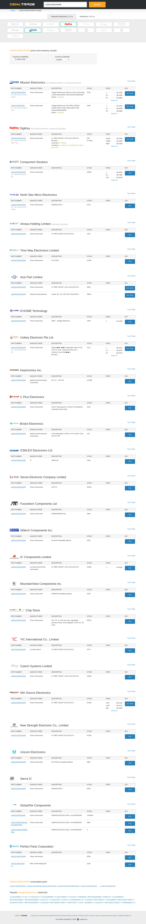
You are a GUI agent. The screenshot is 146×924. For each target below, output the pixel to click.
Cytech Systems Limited (36, 666)
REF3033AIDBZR (94, 897)
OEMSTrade (22, 915)
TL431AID (89, 900)
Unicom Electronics (33, 752)
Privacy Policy (66, 915)
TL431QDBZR (110, 900)
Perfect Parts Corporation (37, 846)
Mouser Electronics (50, 82)
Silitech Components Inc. (37, 530)
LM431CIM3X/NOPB (18, 92)
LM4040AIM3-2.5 (76, 900)
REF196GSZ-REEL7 (58, 903)
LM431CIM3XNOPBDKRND (68, 886)
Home (13, 10)
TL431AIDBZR (15, 897)
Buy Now (130, 93)
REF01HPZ (72, 903)
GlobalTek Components (36, 805)
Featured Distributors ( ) (62, 16)
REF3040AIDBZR (16, 900)
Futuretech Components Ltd (39, 503)
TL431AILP (72, 897)
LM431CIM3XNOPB (18, 815)
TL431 (24, 897)
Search (97, 5)
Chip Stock (33, 610)
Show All (114, 100)
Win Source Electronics (36, 692)
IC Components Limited (36, 557)
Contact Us (34, 915)
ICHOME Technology (34, 311)
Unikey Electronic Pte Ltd (37, 337)
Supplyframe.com (83, 919)
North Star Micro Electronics (39, 194)
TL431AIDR (44, 903)
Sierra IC (26, 778)
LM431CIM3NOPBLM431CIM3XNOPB (41, 886)
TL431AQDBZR (47, 897)
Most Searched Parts (52, 915)
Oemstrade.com (23, 4)
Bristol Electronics (32, 423)
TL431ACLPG (34, 897)
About (42, 915)
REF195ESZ (99, 900)
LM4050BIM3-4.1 (128, 903)
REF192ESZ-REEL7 (125, 900)
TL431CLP (44, 900)
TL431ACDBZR (61, 897)
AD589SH (88, 903)
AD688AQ (82, 897)
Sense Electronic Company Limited (43, 477)
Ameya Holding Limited (44, 223)
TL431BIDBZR (117, 897)
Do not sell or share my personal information (101, 915)
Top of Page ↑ (131, 81)
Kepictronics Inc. (31, 370)
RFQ (130, 173)
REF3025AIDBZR (31, 903)
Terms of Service (79, 915)
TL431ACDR (54, 900)
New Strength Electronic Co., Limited (45, 725)
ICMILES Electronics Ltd (36, 450)
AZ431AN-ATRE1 (16, 903)
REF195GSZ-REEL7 (113, 903)
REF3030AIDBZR (31, 900)
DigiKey (43, 128)
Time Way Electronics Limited (40, 250)
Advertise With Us (124, 915)
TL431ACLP (98, 903)
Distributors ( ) (87, 16)
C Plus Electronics (32, 397)
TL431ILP (65, 900)
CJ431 (80, 903)
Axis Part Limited (32, 277)
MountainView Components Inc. (41, 583)
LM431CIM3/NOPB (18, 106)
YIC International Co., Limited (40, 639)
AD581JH (106, 897)
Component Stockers (34, 162)
